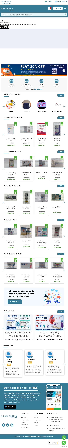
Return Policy (25, 427)
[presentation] (4, 70)
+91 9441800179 (6, 3)
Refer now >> (14, 302)
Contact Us (38, 420)
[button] (30, 74)
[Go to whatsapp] (64, 443)
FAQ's (36, 423)
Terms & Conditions (24, 424)
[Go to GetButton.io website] (64, 446)
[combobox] (4, 14)
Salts (36, 425)
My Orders (37, 417)
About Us (24, 417)
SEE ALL (61, 95)
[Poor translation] (6, 27)
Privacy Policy (25, 420)
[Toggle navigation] (65, 8)
